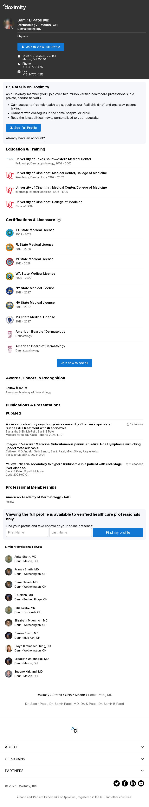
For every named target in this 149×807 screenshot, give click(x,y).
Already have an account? (25, 138)
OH (55, 25)
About (74, 747)
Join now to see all (74, 363)
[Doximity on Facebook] (125, 784)
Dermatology (27, 25)
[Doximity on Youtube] (141, 784)
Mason (46, 25)
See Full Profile (24, 128)
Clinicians (74, 759)
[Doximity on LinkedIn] (133, 784)
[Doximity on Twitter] (116, 784)
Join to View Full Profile (41, 47)
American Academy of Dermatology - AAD (38, 497)
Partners (74, 771)
